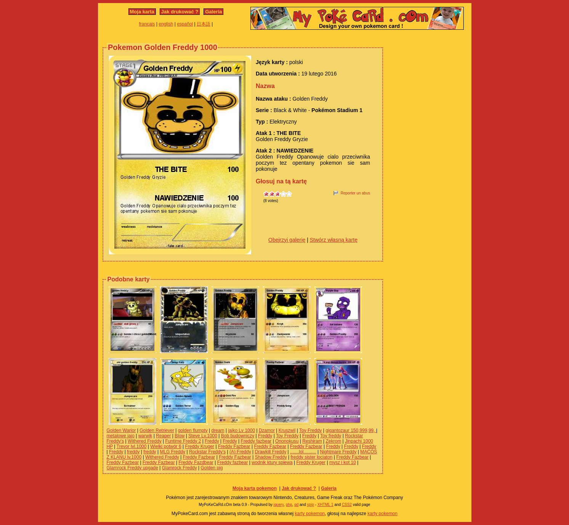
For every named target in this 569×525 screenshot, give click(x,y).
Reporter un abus (355, 193)
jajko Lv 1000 (241, 430)
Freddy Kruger (199, 446)
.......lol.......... (303, 451)
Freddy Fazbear (234, 446)
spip (310, 505)
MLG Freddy (172, 451)
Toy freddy (330, 435)
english (166, 24)
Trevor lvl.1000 (132, 446)
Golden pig (212, 467)
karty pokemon (310, 513)
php (289, 505)
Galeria (213, 11)
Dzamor (267, 430)
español (185, 24)
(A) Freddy (240, 451)
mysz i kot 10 (342, 462)
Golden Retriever (156, 430)
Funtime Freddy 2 (183, 441)
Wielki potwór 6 (165, 446)
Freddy (265, 435)
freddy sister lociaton (311, 457)
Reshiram (312, 441)
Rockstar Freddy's (207, 451)
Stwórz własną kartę (333, 240)
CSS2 (347, 505)
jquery (279, 505)
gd (296, 505)
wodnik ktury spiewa (272, 462)
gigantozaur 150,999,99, (350, 430)
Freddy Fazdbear (196, 462)
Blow (179, 435)
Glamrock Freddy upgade (132, 467)
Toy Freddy (310, 430)
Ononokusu (286, 441)
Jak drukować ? (180, 11)
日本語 (203, 24)
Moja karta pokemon (254, 488)
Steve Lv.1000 (202, 435)
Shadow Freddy (271, 457)
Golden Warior (121, 430)
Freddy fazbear (256, 441)
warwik (145, 435)
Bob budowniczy (237, 435)
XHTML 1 (325, 505)
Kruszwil (287, 430)
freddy (133, 451)
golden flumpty (193, 430)
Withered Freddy (145, 441)
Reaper (163, 435)
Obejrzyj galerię (286, 240)
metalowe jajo (121, 435)
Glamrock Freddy (179, 467)
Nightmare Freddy (338, 451)
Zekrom (333, 441)
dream (218, 430)
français (147, 24)
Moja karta (142, 11)
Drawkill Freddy (271, 451)
